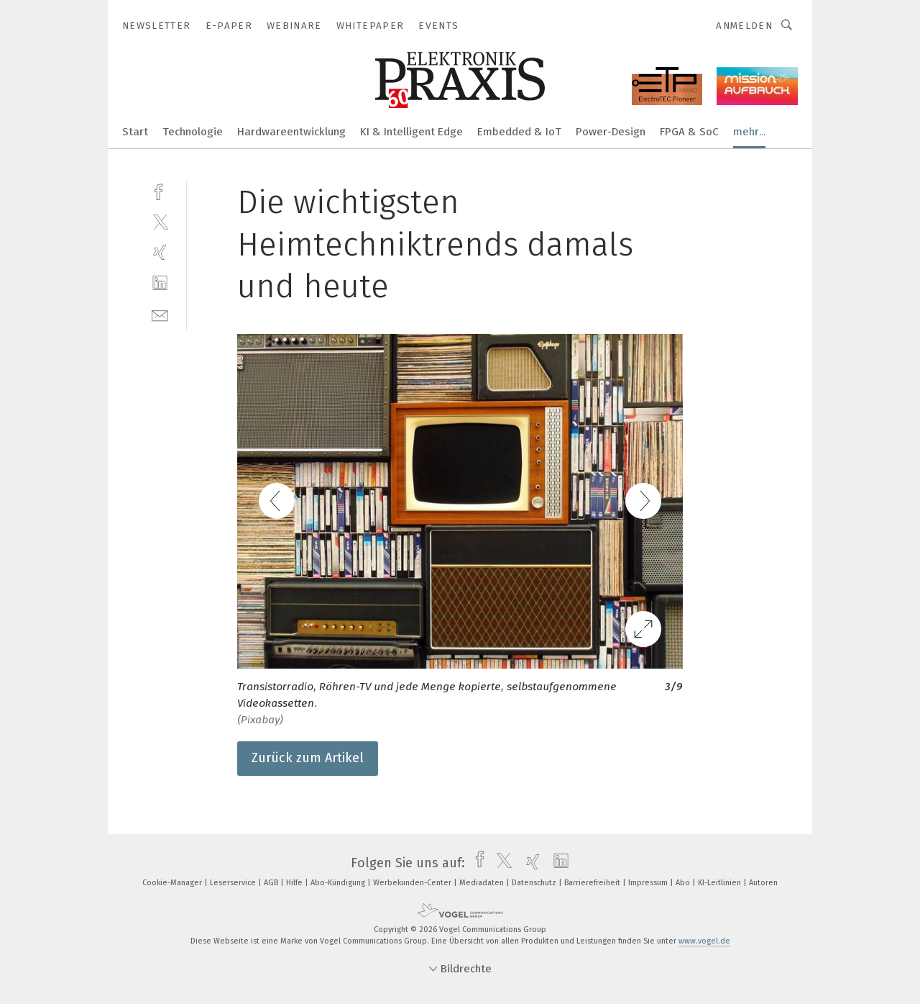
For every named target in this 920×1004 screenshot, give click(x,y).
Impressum (649, 882)
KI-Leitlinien (720, 882)
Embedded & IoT (519, 131)
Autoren (763, 882)
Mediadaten (482, 882)
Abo (684, 882)
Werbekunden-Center (413, 882)
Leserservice (234, 882)
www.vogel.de (704, 941)
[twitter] (160, 221)
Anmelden (744, 25)
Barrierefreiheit (593, 882)
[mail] (160, 314)
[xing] (160, 252)
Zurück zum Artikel (308, 758)
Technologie (192, 131)
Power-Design (610, 131)
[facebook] (160, 190)
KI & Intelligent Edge (411, 131)
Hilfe (295, 882)
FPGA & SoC (689, 131)
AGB (272, 882)
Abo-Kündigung (338, 882)
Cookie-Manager (173, 882)
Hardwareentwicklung (291, 131)
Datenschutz (535, 882)
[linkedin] (160, 283)
